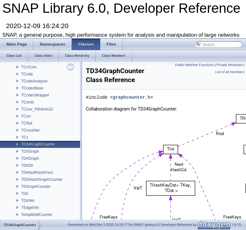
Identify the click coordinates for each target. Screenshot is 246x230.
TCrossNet (30, 130)
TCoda (27, 74)
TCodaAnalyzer (34, 81)
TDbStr (27, 165)
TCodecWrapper (35, 95)
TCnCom (29, 67)
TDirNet (27, 200)
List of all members (229, 72)
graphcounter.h (132, 97)
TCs (24, 137)
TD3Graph (30, 151)
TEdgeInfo (30, 207)
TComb (27, 102)
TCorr (26, 116)
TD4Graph (30, 158)
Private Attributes (230, 65)
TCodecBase (32, 88)
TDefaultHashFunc (37, 172)
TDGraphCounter (36, 186)
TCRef (26, 123)
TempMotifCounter (37, 214)
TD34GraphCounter (38, 144)
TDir (25, 193)
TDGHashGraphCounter (41, 179)
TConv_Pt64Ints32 (37, 109)
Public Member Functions (194, 65)
